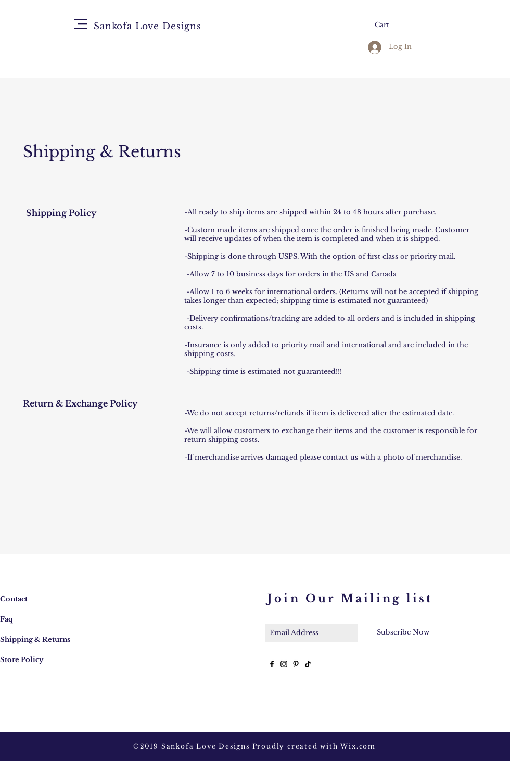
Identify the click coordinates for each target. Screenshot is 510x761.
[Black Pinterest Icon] (295, 663)
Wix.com (358, 746)
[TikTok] (307, 663)
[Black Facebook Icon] (271, 663)
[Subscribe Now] (402, 632)
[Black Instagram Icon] (283, 663)
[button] (80, 24)
